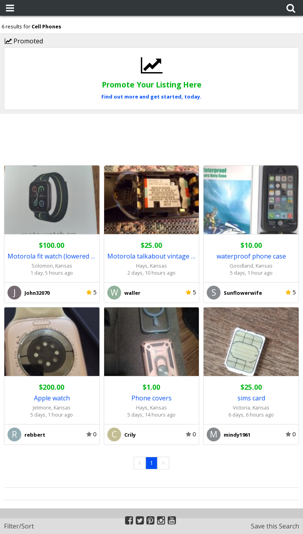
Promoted (24, 41)
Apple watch (52, 398)
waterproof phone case (251, 256)
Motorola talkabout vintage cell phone (151, 256)
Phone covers (151, 398)
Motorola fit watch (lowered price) (51, 256)
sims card (251, 398)
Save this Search (275, 526)
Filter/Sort (19, 526)
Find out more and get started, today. (151, 96)
